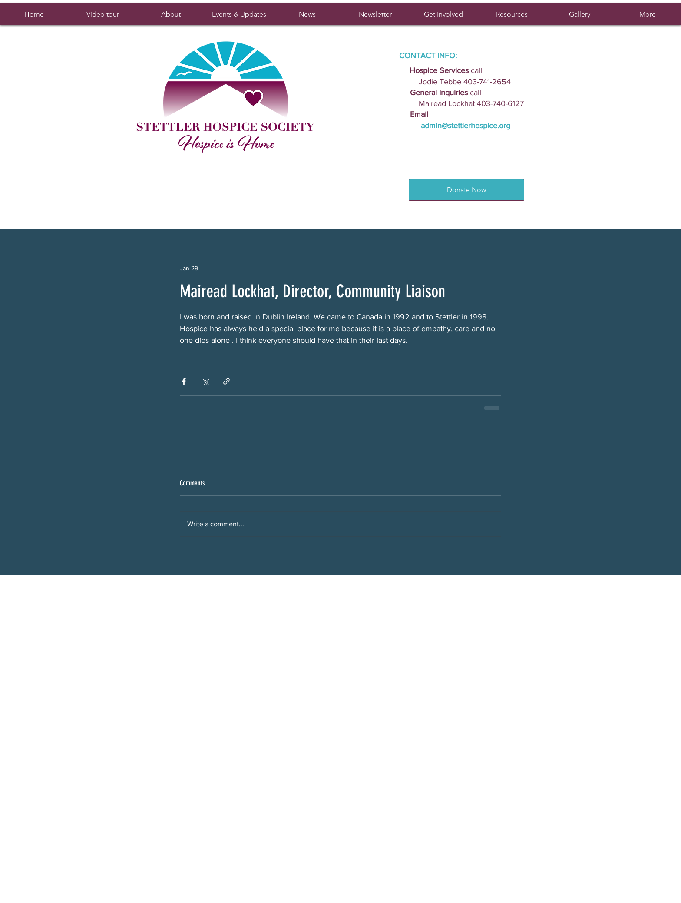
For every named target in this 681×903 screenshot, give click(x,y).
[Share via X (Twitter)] (205, 381)
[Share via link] (226, 381)
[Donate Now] (466, 190)
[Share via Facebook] (184, 381)
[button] (239, 14)
